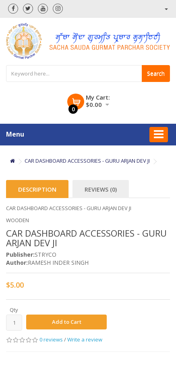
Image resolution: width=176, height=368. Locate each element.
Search (156, 73)
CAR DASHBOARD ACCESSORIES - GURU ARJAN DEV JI (87, 160)
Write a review (84, 339)
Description (37, 189)
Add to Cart (66, 321)
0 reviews (51, 339)
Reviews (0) (101, 189)
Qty (14, 309)
